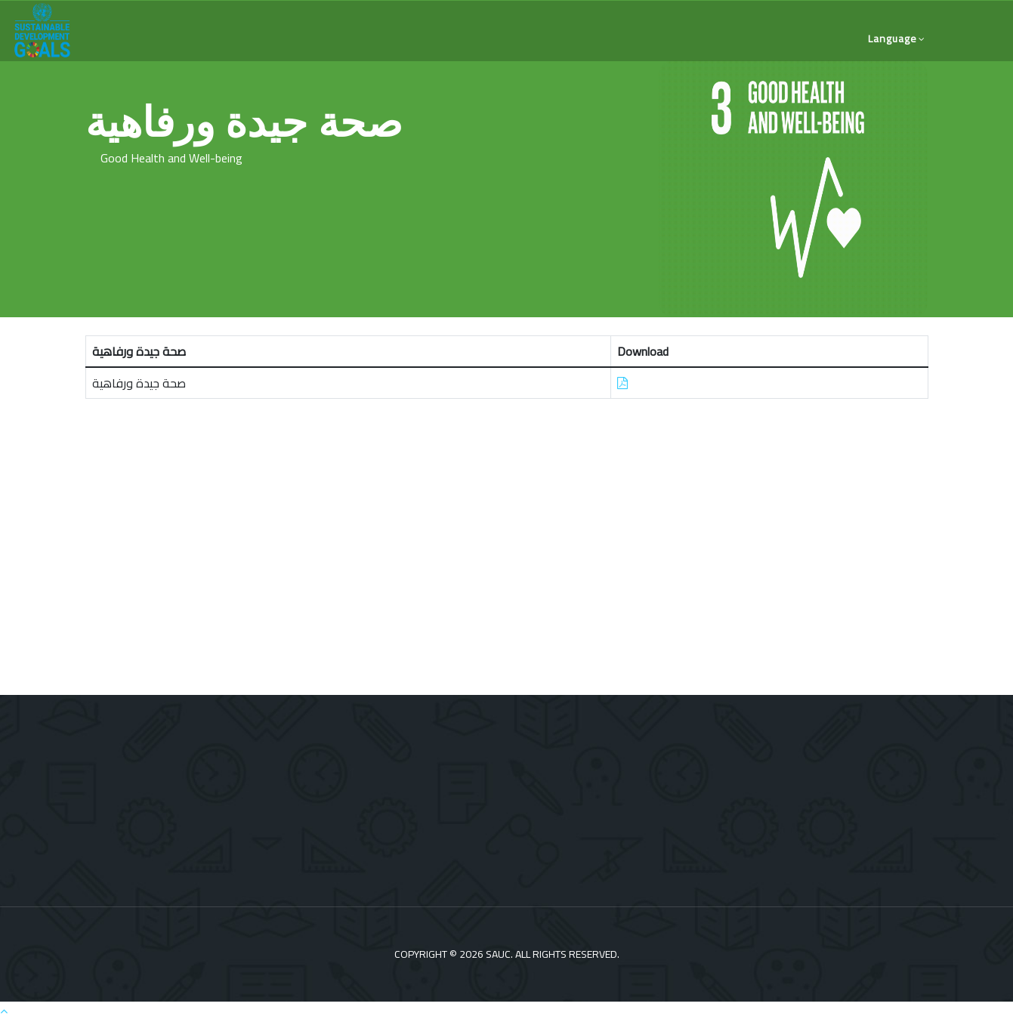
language (892, 38)
